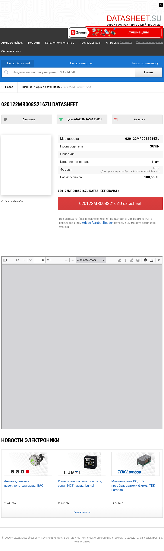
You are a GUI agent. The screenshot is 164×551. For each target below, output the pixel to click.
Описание (19, 119)
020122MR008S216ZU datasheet (110, 203)
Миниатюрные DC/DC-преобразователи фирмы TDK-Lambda (135, 472)
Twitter (161, 5)
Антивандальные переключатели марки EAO (28, 470)
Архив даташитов (48, 86)
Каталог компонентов (59, 42)
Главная (27, 86)
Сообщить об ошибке (12, 201)
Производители (90, 42)
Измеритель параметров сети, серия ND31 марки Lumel (82, 470)
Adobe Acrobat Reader (97, 222)
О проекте (112, 42)
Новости (34, 42)
